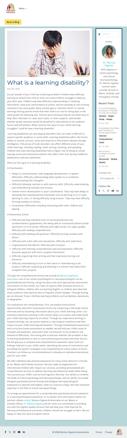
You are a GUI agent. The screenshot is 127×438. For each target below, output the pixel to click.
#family (101, 119)
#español (102, 162)
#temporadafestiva (105, 139)
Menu (23, 8)
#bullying (114, 159)
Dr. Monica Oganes (33, 403)
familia (101, 142)
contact (27, 400)
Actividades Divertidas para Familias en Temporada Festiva (109, 130)
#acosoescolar (104, 159)
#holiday (109, 119)
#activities (102, 116)
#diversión (102, 136)
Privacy (108, 432)
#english (111, 116)
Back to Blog (13, 22)
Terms (98, 432)
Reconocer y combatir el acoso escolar (107, 153)
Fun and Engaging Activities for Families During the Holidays (108, 110)
